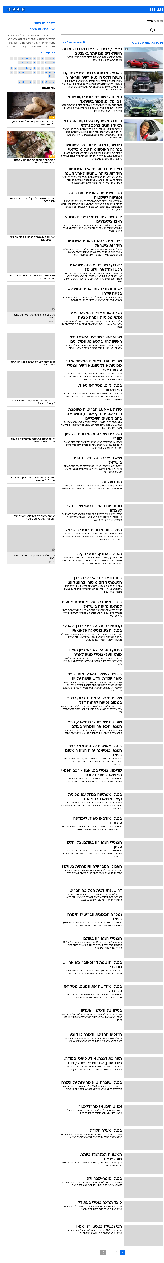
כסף (96, 3)
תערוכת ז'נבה (23, 42)
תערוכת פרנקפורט (16, 46)
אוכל (88, 3)
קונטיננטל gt (46, 39)
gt (5, 46)
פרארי (49, 42)
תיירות (68, 3)
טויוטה (42, 46)
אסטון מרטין (10, 42)
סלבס (104, 3)
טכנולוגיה (57, 3)
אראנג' (49, 46)
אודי (39, 42)
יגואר (35, 46)
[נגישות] (4, 3)
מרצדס (29, 46)
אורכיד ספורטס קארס (32, 35)
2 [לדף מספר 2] (108, 1252)
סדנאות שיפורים (12, 39)
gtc (43, 42)
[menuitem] (121, 3)
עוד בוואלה (45, 88)
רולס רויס (35, 39)
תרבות (113, 3)
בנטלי (147, 21)
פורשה (7, 35)
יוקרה (34, 42)
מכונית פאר (25, 39)
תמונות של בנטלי (41, 23)
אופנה (46, 3)
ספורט (123, 3)
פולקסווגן (16, 35)
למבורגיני (47, 35)
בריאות (78, 3)
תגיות (157, 21)
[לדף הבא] (100, 1252)
